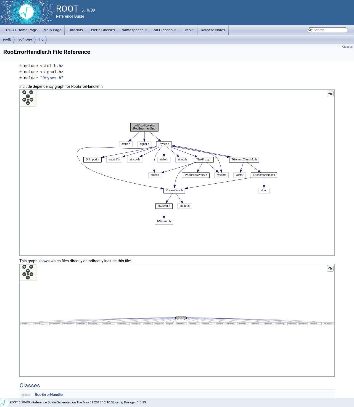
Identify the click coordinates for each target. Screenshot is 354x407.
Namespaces (134, 31)
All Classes (165, 31)
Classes (347, 47)
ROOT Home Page (21, 30)
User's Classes (102, 30)
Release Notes (213, 30)
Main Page (52, 30)
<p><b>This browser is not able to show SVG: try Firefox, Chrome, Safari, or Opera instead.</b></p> (177, 172)
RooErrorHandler (49, 394)
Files (189, 31)
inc (41, 39)
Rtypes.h (52, 78)
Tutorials (75, 30)
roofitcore (25, 39)
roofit (7, 39)
